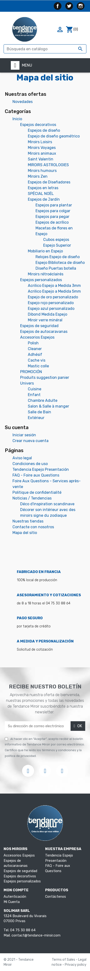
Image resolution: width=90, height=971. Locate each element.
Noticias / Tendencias (32, 498)
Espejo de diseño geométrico (54, 136)
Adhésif (35, 354)
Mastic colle (38, 366)
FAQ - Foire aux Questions (35, 475)
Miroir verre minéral (45, 320)
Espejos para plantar (54, 205)
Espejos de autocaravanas (43, 331)
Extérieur (36, 417)
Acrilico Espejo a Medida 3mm (54, 285)
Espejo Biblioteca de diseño (60, 262)
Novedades (22, 101)
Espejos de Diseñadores (49, 182)
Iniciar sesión (24, 435)
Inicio (17, 119)
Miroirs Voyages (42, 147)
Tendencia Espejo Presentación (40, 469)
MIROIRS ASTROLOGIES (48, 165)
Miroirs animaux (42, 153)
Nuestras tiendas (27, 521)
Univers (27, 383)
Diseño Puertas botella (56, 268)
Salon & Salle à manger (48, 406)
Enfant (34, 394)
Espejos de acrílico (52, 222)
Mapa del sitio (24, 532)
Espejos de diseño (44, 130)
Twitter (69, 6)
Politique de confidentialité (36, 492)
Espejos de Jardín (44, 199)
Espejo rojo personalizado (51, 303)
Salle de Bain (39, 412)
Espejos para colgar (53, 211)
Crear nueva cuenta (30, 440)
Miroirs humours (42, 170)
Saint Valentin (40, 159)
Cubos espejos (56, 239)
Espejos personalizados (41, 280)
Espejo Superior (57, 245)
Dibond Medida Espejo (47, 314)
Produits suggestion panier (44, 377)
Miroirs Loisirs (40, 142)
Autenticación (15, 897)
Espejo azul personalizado (51, 308)
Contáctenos (55, 897)
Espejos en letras (43, 188)
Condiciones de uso (30, 463)
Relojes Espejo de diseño (58, 257)
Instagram (80, 6)
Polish (33, 343)
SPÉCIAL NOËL (41, 193)
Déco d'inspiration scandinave (47, 504)
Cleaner (35, 348)
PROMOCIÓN (31, 371)
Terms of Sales (64, 960)
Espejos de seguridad (39, 326)
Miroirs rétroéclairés (45, 274)
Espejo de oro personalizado (53, 297)
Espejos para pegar (52, 216)
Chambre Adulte (42, 400)
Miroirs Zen (38, 176)
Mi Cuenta (12, 902)
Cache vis (36, 360)
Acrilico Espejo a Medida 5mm (54, 291)
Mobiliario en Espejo (45, 251)
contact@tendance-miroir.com (36, 935)
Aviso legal (22, 458)
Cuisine (34, 389)
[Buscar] (45, 48)
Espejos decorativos (38, 124)
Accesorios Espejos (37, 337)
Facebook (57, 6)
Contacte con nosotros (33, 527)
